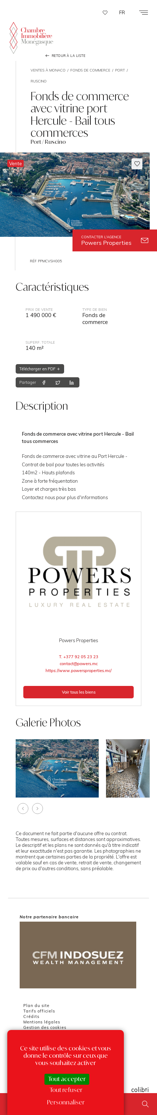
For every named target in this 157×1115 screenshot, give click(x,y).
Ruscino (39, 81)
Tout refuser (66, 1089)
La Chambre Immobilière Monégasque (31, 37)
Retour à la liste (65, 56)
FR (122, 12)
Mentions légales (41, 1022)
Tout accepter (67, 1079)
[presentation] (22, 808)
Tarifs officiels (39, 1011)
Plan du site (36, 1005)
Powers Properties (114, 240)
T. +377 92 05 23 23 (78, 656)
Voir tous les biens (78, 692)
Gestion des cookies (44, 1027)
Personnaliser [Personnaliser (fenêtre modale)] (66, 1102)
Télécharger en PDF (39, 368)
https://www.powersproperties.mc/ (78, 670)
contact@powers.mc (79, 663)
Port (120, 70)
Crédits (31, 1016)
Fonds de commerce (90, 70)
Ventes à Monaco (48, 70)
